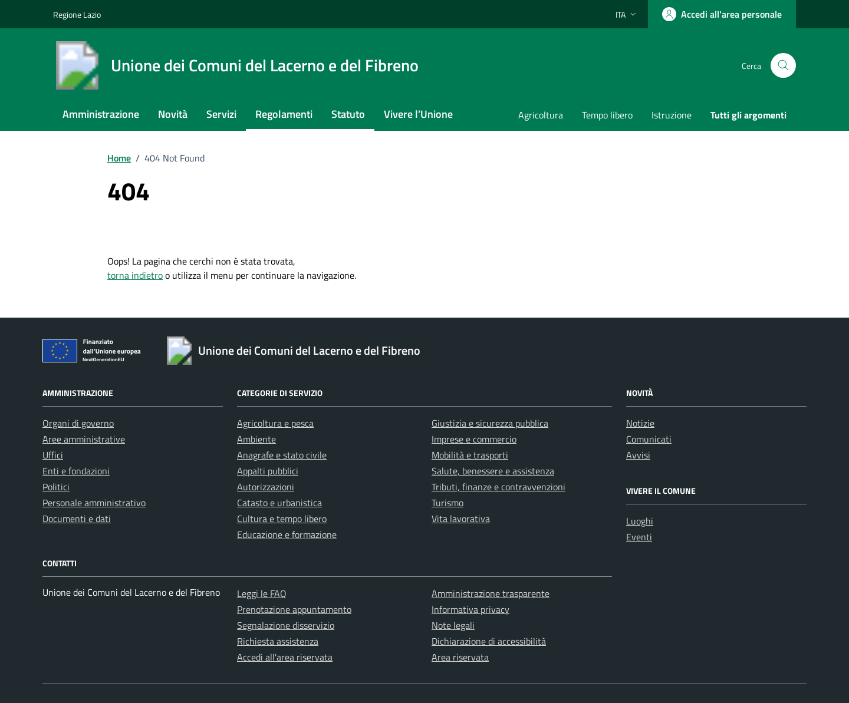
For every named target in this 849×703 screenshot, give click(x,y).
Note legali (453, 625)
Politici (56, 487)
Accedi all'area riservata (285, 657)
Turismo (447, 503)
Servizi (221, 114)
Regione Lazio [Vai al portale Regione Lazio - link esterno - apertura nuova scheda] (77, 14)
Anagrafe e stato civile (282, 455)
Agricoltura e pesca (275, 423)
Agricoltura (540, 115)
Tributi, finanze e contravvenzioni (498, 487)
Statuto (348, 114)
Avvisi (638, 455)
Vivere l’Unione (418, 114)
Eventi (639, 537)
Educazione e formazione (287, 534)
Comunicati (649, 439)
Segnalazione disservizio (285, 625)
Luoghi (639, 521)
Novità (172, 114)
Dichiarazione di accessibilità (489, 641)
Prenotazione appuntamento (294, 609)
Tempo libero (607, 115)
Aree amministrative (83, 439)
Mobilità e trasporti (470, 455)
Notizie (640, 423)
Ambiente (256, 439)
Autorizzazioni (265, 487)
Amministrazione (100, 114)
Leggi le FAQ (262, 593)
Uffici (52, 455)
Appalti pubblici (267, 471)
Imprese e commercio (474, 439)
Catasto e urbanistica (279, 503)
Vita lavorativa (461, 518)
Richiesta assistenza (277, 641)
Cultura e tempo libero (282, 518)
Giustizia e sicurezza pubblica (490, 423)
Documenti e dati (76, 518)
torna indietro (135, 275)
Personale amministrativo (94, 503)
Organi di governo (78, 423)
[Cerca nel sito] (783, 65)
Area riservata (460, 657)
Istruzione (671, 115)
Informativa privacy (470, 609)
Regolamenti (283, 114)
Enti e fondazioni (76, 471)
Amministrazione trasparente (490, 593)
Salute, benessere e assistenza (493, 471)
